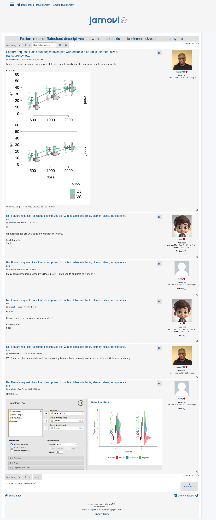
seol (180, 239)
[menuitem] (184, 496)
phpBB (93, 509)
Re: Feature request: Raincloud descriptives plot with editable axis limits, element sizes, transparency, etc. (66, 217)
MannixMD (110, 504)
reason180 (180, 72)
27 (185, 283)
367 (184, 76)
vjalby (180, 279)
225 (184, 243)
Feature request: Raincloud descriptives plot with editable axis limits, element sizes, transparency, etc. (102, 39)
